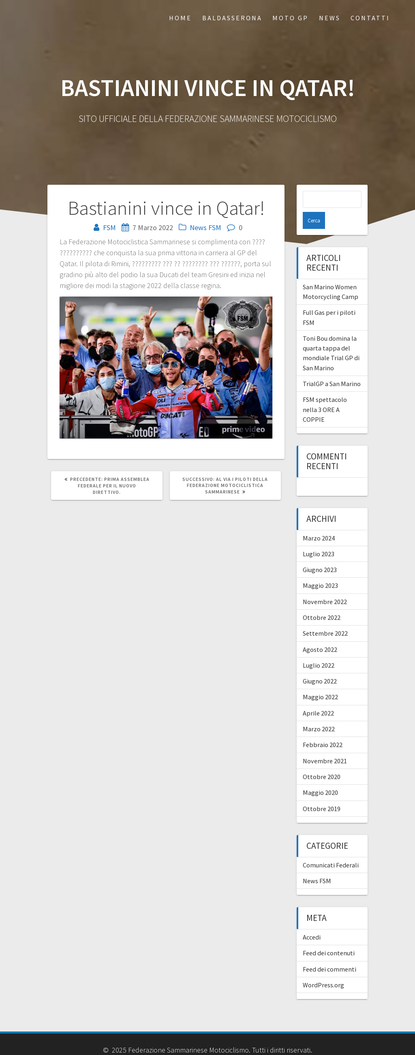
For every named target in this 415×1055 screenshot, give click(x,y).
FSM (109, 227)
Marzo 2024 (319, 521)
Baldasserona (232, 18)
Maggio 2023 (320, 568)
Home (180, 18)
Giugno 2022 (320, 664)
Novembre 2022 (325, 585)
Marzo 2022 (319, 712)
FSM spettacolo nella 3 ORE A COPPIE (325, 392)
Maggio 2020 (320, 775)
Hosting (167, 1044)
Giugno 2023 (320, 553)
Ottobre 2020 (321, 760)
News (329, 18)
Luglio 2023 (318, 537)
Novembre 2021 (325, 744)
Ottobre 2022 (321, 600)
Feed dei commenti (329, 952)
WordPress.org (323, 968)
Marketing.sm (239, 1044)
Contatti (370, 18)
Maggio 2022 (320, 680)
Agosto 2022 (320, 632)
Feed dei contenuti (329, 936)
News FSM (205, 227)
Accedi (312, 920)
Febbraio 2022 (322, 728)
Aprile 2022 (318, 696)
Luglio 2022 (318, 648)
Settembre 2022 (325, 616)
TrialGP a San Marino (332, 367)
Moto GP (290, 18)
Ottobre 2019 (321, 792)
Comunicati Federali (331, 848)
